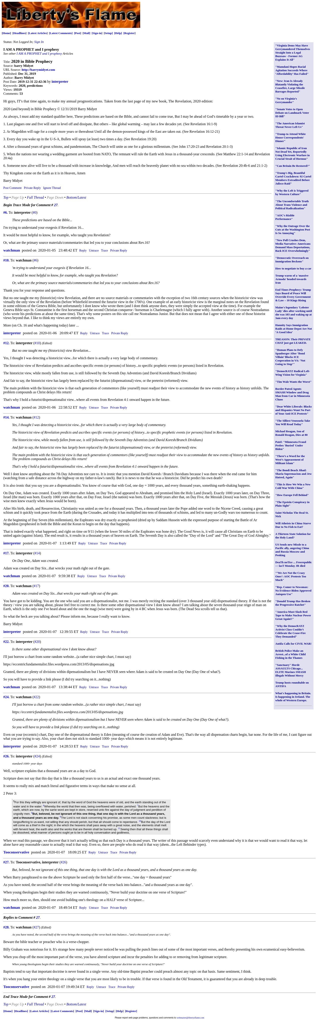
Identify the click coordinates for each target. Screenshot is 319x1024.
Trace (104, 250)
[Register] (129, 33)
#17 (36, 586)
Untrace (94, 250)
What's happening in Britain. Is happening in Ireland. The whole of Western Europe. (293, 697)
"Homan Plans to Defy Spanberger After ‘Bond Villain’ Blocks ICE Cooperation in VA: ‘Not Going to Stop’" (290, 357)
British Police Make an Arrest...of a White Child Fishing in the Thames (290, 654)
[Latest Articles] (37, 33)
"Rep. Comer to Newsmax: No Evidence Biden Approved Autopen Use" (293, 590)
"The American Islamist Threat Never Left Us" (290, 125)
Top (5, 197)
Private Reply (32, 188)
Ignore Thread (51, 188)
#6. (5, 212)
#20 (37, 642)
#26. (6, 756)
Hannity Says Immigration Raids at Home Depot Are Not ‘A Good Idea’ (293, 328)
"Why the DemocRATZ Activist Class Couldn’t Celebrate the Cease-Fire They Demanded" (290, 631)
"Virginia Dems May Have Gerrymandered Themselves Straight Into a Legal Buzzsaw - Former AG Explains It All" (292, 52)
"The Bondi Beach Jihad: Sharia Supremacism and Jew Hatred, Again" (293, 474)
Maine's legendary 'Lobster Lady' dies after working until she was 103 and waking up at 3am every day (293, 313)
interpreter (60, 81)
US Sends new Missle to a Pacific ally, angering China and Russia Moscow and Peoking (292, 550)
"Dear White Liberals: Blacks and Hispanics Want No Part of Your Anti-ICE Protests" (293, 410)
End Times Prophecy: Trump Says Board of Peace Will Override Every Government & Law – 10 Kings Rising (293, 295)
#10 (37, 343)
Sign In (39, 42)
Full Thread (35, 197)
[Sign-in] (97, 33)
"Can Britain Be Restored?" (292, 165)
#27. (6, 862)
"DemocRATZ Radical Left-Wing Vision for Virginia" (292, 372)
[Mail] (86, 33)
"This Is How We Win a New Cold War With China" (293, 486)
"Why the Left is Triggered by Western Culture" (291, 192)
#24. (6, 697)
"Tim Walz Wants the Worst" (293, 381)
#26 (63, 862)
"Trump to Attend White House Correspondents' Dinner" (290, 137)
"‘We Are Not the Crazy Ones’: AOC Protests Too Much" (290, 576)
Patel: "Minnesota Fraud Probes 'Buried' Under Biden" (290, 445)
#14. (6, 417)
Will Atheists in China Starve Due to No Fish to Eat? (293, 525)
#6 (35, 260)
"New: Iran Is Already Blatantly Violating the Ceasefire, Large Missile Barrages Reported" (290, 86)
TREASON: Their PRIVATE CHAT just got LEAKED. (293, 341)
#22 (36, 697)
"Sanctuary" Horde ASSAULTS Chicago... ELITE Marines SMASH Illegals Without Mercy (290, 670)
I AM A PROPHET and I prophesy (39, 53)
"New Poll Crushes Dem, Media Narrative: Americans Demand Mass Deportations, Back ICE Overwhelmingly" (293, 245)
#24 (37, 756)
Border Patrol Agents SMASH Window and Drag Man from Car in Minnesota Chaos (292, 394)
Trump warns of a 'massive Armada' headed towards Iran (291, 279)
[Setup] (108, 33)
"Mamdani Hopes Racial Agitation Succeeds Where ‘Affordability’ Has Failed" (292, 70)
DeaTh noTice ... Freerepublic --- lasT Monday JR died (293, 564)
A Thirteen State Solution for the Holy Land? (293, 535)
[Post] (77, 33)
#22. (6, 642)
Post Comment (12, 188)
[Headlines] (19, 33)
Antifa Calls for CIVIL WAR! (293, 643)
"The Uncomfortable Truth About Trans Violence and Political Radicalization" (292, 205)
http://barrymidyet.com (38, 69)
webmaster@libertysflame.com (190, 1017)
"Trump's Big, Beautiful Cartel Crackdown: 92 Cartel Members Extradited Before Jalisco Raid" (293, 178)
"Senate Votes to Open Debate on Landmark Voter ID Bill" (292, 113)
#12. (6, 343)
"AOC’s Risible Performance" (284, 217)
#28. (6, 927)
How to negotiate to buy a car (293, 268)
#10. (6, 260)
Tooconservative (16, 852)
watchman (11, 250)
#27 (36, 927)
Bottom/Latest (76, 197)
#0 (34, 212)
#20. (6, 586)
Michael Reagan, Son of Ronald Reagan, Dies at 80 (291, 433)
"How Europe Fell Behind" (292, 495)
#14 (37, 553)
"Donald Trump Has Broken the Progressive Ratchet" (292, 602)
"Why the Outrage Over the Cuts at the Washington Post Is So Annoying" (292, 229)
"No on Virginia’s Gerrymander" (286, 100)
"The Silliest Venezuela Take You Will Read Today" (292, 422)
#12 (36, 417)
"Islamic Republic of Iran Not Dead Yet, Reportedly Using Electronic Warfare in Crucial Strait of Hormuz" (292, 153)
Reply (83, 250)
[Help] (118, 33)
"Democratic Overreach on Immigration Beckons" (292, 259)
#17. (6, 553)
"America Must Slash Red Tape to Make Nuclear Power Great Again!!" (293, 615)
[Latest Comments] (61, 33)
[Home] (6, 33)
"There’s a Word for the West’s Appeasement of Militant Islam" (290, 459)
